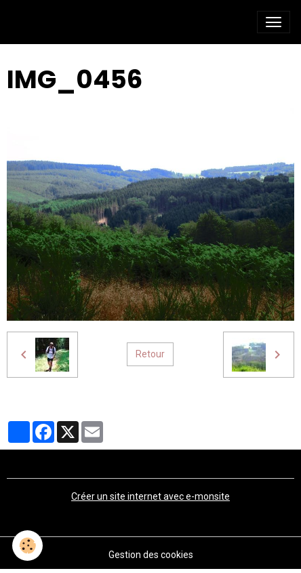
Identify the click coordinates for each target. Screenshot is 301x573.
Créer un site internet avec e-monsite (150, 496)
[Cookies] (27, 545)
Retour (150, 354)
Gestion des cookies (150, 554)
